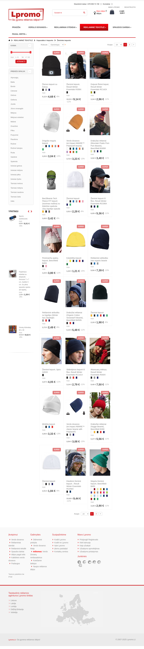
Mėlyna (13, 113)
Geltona (14, 100)
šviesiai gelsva (16, 166)
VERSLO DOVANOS (37, 27)
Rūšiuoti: (44, 45)
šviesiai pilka (16, 175)
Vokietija (14, 615)
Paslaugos (15, 566)
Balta (13, 82)
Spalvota (14, 161)
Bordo (13, 86)
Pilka (12, 130)
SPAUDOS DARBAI (121, 27)
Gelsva (13, 95)
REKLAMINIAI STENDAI (64, 27)
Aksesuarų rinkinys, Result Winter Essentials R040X (99, 372)
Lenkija (14, 609)
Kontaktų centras (61, 551)
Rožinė (13, 144)
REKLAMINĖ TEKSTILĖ (94, 27)
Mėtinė (13, 122)
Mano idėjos (100, 11)
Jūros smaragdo (17, 108)
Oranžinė (14, 126)
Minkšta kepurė (48, 424)
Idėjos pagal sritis (18, 557)
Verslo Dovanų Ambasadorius (36, 554)
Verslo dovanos (18, 539)
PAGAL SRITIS (18, 34)
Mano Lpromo (114, 7)
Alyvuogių (14, 78)
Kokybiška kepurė (73, 258)
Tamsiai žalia (16, 197)
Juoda (13, 104)
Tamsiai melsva (17, 183)
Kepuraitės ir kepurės (45, 40)
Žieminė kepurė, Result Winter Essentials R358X (73, 87)
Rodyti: (110, 45)
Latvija (13, 606)
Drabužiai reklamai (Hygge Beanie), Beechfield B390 (98, 426)
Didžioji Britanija (17, 612)
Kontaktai (106, 4)
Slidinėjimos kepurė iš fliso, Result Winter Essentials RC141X (75, 372)
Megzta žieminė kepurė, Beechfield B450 (98, 483)
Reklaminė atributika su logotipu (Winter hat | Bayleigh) (50, 315)
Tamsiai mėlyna (17, 188)
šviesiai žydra (16, 179)
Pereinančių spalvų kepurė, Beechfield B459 (50, 260)
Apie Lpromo (59, 545)
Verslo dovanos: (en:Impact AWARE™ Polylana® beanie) (75, 143)
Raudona (14, 139)
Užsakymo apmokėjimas (90, 548)
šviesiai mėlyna (17, 170)
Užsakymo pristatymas (89, 551)
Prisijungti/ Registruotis (89, 539)
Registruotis (130, 7)
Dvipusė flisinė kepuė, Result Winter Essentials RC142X (100, 87)
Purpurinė (14, 135)
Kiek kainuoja (85, 542)
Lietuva (14, 603)
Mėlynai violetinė (17, 117)
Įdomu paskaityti (61, 548)
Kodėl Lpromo (60, 539)
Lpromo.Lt (12, 643)
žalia (12, 201)
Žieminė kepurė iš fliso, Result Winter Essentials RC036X (99, 201)
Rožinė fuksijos (16, 148)
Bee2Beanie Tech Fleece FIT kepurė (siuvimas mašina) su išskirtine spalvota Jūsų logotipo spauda (51, 203)
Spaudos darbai (18, 554)
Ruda (13, 153)
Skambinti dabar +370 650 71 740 (86, 4)
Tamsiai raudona (17, 192)
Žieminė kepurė (73, 198)
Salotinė (14, 157)
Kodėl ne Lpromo (61, 542)
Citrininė (14, 91)
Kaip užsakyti (85, 545)
